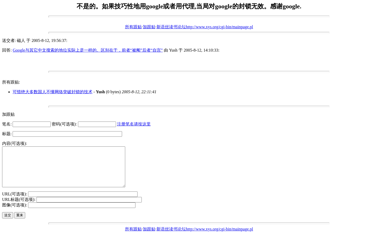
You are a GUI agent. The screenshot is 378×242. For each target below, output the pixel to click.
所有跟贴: (11, 82)
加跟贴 (149, 27)
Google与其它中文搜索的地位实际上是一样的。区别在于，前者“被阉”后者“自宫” (88, 50)
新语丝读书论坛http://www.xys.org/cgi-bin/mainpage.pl (204, 27)
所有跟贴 (133, 27)
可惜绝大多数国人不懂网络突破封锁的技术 (52, 92)
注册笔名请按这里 (134, 124)
